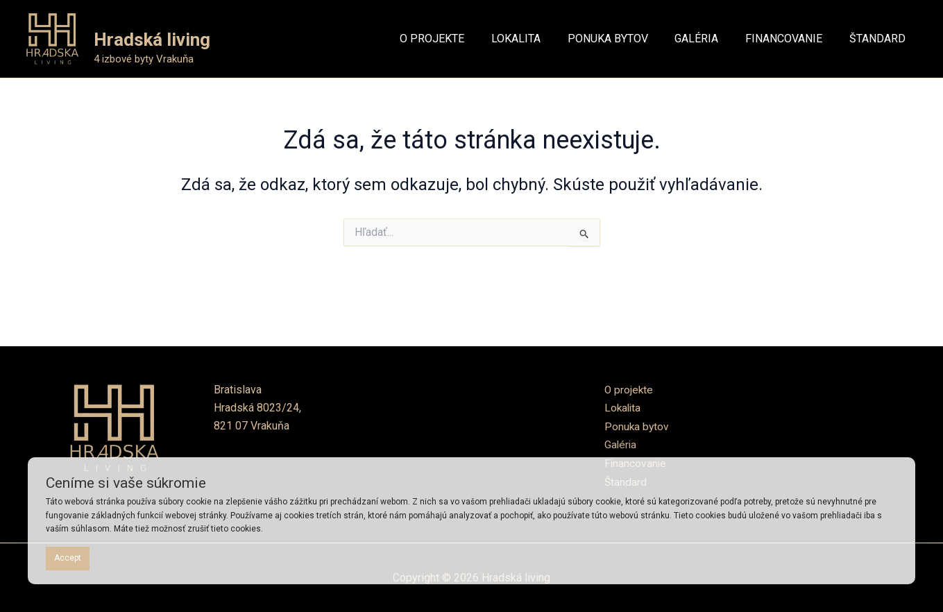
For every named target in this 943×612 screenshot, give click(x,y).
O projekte (629, 389)
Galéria (621, 444)
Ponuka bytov (637, 425)
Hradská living (152, 39)
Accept (67, 558)
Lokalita (623, 407)
